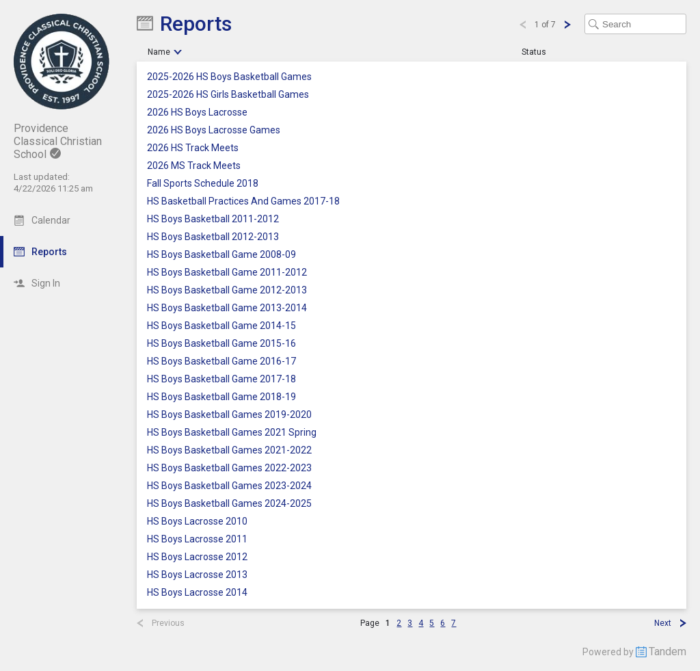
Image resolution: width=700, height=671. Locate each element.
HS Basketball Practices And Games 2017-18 (243, 201)
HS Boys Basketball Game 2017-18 (221, 379)
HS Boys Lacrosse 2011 (197, 539)
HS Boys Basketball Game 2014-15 (221, 326)
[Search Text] (635, 24)
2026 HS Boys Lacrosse (197, 112)
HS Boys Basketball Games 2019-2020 (229, 415)
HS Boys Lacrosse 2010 (197, 521)
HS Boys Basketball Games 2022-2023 (229, 468)
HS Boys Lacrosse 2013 (197, 575)
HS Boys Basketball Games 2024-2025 (229, 504)
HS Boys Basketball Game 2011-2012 (227, 272)
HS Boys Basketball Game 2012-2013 (227, 290)
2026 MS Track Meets (194, 166)
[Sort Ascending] (178, 52)
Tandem (667, 651)
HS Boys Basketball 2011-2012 (213, 219)
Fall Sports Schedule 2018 (202, 184)
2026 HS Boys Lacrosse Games (213, 130)
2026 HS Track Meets (193, 148)
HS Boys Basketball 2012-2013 (213, 237)
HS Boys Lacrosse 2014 (197, 593)
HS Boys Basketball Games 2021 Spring (232, 432)
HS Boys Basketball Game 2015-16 (221, 344)
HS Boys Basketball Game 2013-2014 (227, 308)
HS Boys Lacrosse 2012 (197, 557)
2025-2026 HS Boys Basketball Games (229, 77)
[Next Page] (567, 25)
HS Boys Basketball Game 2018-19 (221, 397)
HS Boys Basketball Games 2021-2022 (229, 450)
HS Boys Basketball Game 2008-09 (221, 255)
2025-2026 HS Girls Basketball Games (228, 95)
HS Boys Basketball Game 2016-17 (221, 361)
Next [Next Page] (662, 623)
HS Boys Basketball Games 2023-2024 (229, 486)
